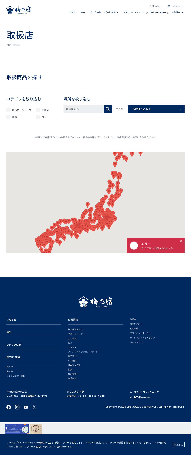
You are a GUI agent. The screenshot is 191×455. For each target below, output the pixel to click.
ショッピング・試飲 (15, 375)
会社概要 (72, 338)
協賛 (70, 369)
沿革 (70, 342)
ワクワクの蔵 (94, 12)
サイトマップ (136, 342)
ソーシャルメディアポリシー (143, 337)
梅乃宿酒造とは (75, 329)
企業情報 (73, 319)
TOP (8, 45)
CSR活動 (72, 360)
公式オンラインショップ (134, 12)
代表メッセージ (75, 334)
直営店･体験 (13, 357)
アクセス (72, 347)
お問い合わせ (156, 6)
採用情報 (72, 373)
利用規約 (134, 328)
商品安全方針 (74, 365)
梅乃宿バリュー (75, 356)
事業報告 (72, 378)
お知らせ (73, 12)
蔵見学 (9, 367)
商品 (83, 12)
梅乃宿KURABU (160, 12)
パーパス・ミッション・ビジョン (84, 351)
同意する (178, 444)
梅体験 (9, 371)
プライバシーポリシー (140, 333)
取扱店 (133, 319)
